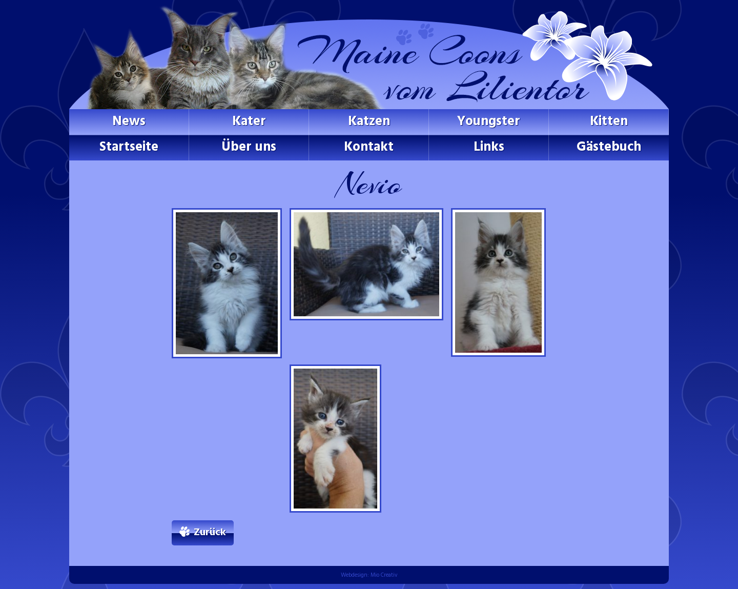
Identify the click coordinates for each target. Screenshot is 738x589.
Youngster (488, 121)
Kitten (609, 121)
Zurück (210, 532)
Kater (249, 121)
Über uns (248, 147)
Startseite (128, 147)
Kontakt (369, 147)
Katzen (369, 121)
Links (489, 147)
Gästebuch (609, 147)
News (129, 121)
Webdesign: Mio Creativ (369, 575)
